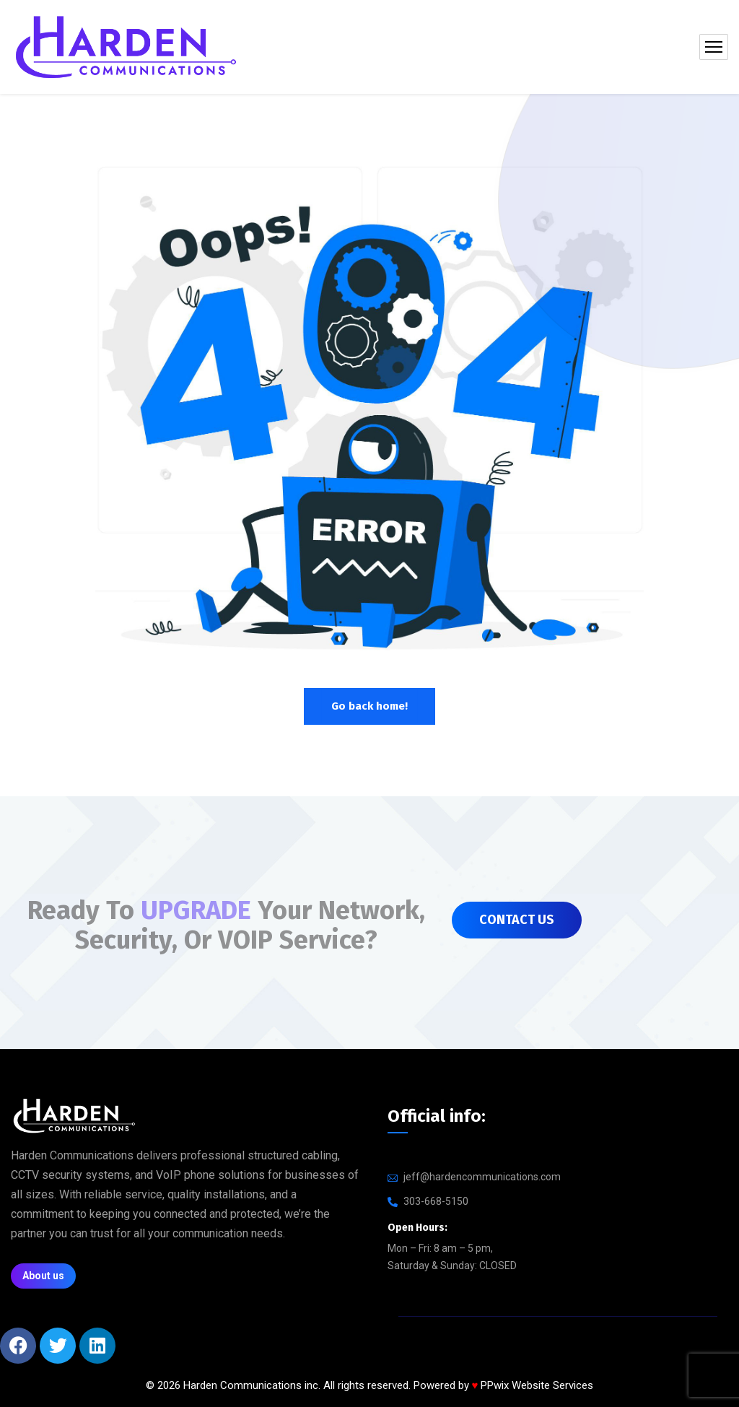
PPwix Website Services (537, 1385)
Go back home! (369, 706)
